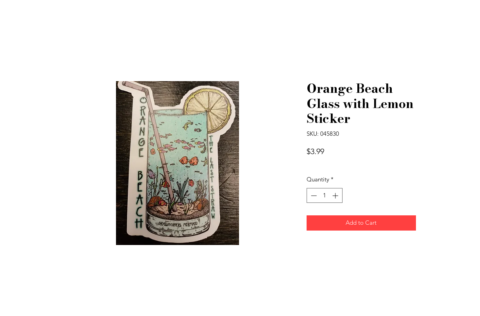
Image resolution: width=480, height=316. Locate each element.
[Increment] (336, 195)
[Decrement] (313, 195)
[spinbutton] (324, 195)
